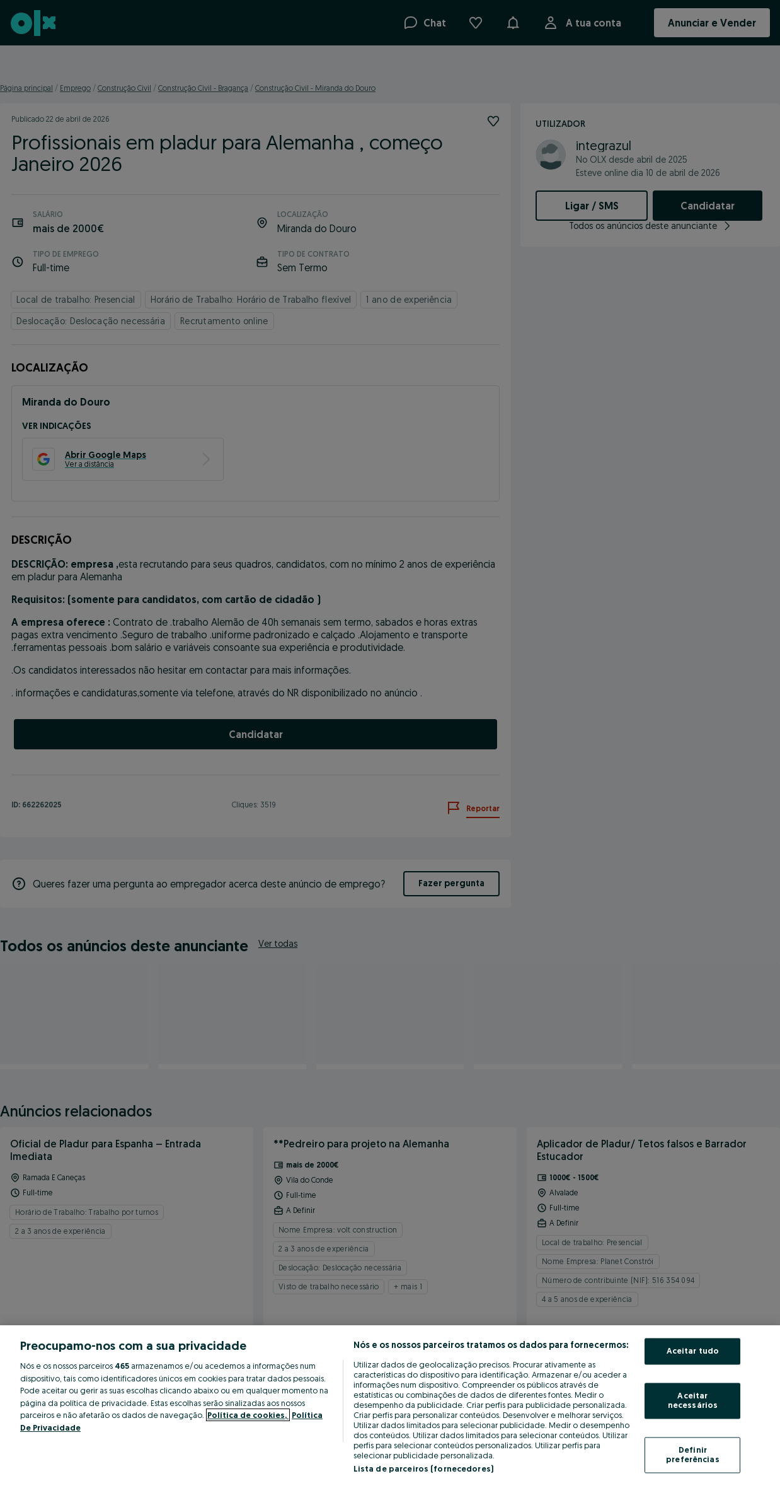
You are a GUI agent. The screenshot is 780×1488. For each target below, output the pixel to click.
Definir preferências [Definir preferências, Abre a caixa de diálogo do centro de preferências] (693, 1454)
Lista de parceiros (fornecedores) (423, 1468)
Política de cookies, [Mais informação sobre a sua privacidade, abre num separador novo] (248, 1415)
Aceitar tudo (693, 1351)
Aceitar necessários (693, 1400)
